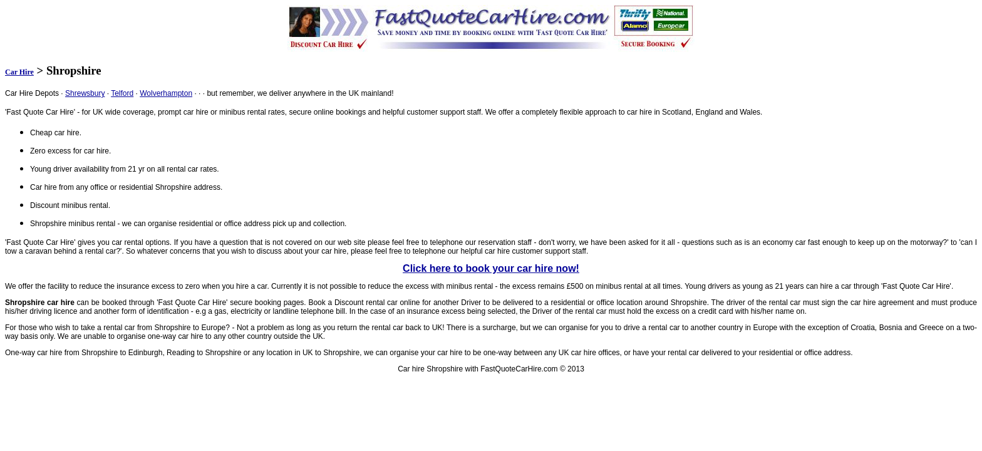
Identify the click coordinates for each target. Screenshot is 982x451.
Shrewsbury (85, 93)
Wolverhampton (166, 93)
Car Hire (19, 72)
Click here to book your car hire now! (491, 268)
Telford (122, 93)
